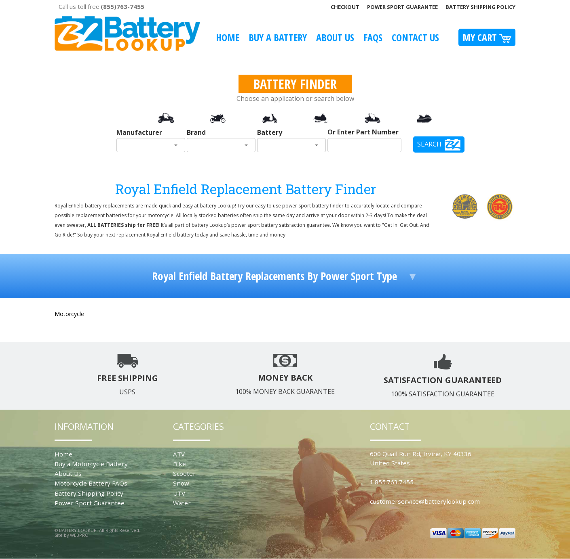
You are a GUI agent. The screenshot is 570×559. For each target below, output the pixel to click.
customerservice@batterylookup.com (425, 501)
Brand (196, 132)
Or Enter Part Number (363, 132)
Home (227, 37)
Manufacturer (139, 132)
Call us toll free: (101, 6)
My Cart (486, 37)
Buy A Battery (278, 37)
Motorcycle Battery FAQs (91, 483)
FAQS (372, 37)
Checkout (345, 6)
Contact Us (415, 37)
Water (182, 503)
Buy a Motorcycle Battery (91, 464)
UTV (179, 493)
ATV (179, 454)
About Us (335, 37)
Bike (179, 464)
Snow (181, 483)
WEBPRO (79, 535)
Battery (269, 132)
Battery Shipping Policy (480, 6)
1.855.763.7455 (392, 482)
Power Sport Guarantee (402, 6)
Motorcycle (69, 314)
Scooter (184, 473)
